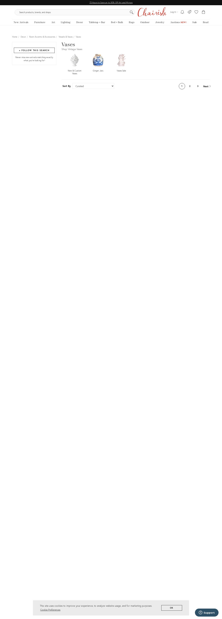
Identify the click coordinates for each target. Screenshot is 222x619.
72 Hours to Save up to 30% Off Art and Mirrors (111, 2)
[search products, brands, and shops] (111, 14)
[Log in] (174, 14)
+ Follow (34, 53)
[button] (196, 14)
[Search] (148, 14)
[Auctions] (178, 25)
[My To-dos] (182, 14)
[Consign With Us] (189, 14)
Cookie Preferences (50, 609)
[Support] (207, 613)
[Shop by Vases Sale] (121, 65)
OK (172, 607)
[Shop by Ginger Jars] (98, 65)
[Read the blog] (205, 25)
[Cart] (203, 14)
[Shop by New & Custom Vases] (75, 67)
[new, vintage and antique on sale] (194, 25)
